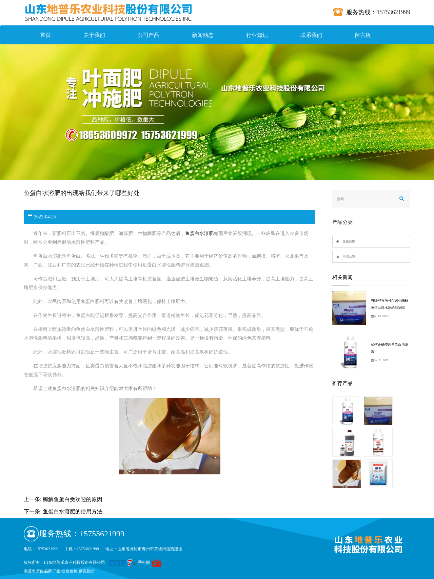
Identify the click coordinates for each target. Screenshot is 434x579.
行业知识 (257, 35)
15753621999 (393, 12)
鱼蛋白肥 (349, 241)
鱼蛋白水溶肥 (199, 233)
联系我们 (311, 35)
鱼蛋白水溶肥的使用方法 (72, 511)
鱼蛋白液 (349, 256)
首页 (45, 35)
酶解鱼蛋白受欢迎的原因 (72, 499)
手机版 (144, 562)
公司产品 (148, 35)
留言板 (363, 35)
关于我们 (94, 35)
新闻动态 (203, 35)
